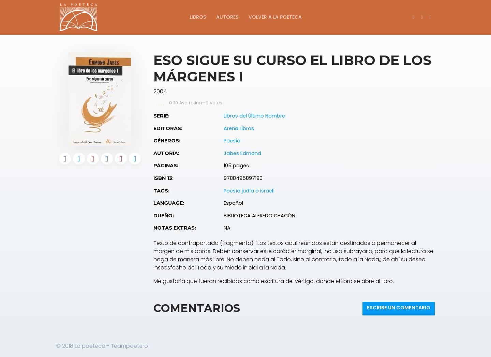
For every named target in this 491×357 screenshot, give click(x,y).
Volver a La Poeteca (275, 17)
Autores (227, 17)
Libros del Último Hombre (254, 115)
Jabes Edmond (242, 153)
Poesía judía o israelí (249, 190)
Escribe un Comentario (398, 307)
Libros (198, 17)
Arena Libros (239, 128)
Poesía (232, 140)
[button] (430, 17)
